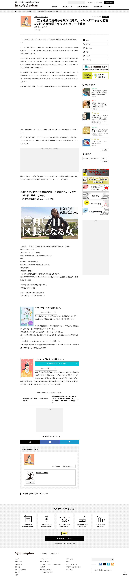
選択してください (68, 466)
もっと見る (104, 150)
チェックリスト (95, 158)
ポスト (105, 16)
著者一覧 (17, 572)
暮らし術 (88, 44)
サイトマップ (69, 569)
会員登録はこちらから (64, 538)
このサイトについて (45, 559)
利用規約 (68, 561)
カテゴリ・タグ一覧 (20, 569)
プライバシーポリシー (72, 564)
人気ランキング (67, 6)
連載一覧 (17, 567)
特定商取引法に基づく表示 (73, 567)
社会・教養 (89, 48)
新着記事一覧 (18, 561)
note (58, 72)
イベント (38, 30)
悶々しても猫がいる (37, 47)
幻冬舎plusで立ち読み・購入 (56, 364)
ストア (109, 6)
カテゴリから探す (83, 6)
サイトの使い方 (44, 561)
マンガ (88, 56)
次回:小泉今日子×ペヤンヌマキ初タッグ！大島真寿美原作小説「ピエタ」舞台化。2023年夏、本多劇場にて (63, 400)
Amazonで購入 (46, 312)
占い (104, 158)
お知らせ (88, 60)
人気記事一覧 (18, 564)
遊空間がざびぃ (30, 255)
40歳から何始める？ (28, 11)
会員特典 (42, 567)
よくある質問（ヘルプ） (47, 572)
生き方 (19, 11)
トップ (16, 559)
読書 (87, 52)
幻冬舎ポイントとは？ (46, 569)
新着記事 (55, 6)
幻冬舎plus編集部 (42, 473)
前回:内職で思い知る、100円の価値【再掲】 (35, 400)
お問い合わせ (69, 559)
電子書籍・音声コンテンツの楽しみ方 (50, 564)
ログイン (99, 2)
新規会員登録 (109, 2)
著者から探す (98, 6)
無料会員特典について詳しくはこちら (65, 543)
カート (90, 2)
